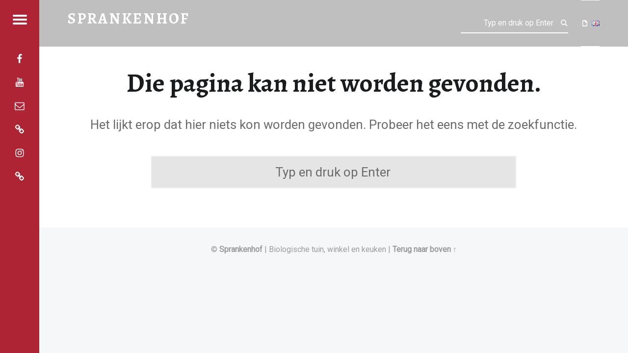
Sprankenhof (240, 249)
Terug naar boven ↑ (424, 249)
